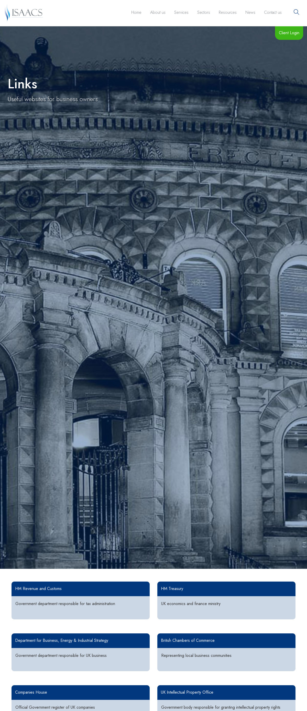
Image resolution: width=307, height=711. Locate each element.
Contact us (273, 12)
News (250, 12)
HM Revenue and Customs (38, 589)
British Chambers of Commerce (188, 640)
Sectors (203, 12)
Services (181, 12)
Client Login (289, 33)
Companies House (31, 692)
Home (136, 12)
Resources (228, 12)
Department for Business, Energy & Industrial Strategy (61, 640)
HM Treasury (172, 589)
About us (158, 12)
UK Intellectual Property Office (187, 692)
